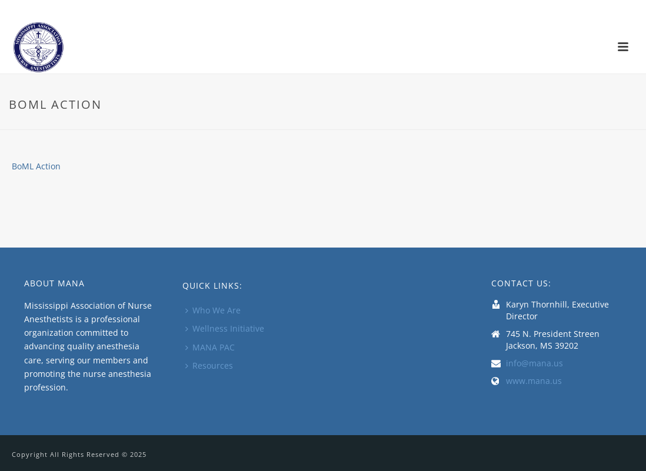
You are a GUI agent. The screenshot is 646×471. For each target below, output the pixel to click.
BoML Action (36, 166)
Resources (209, 365)
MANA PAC (210, 347)
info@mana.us (534, 363)
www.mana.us (534, 381)
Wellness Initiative (224, 328)
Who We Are (213, 310)
